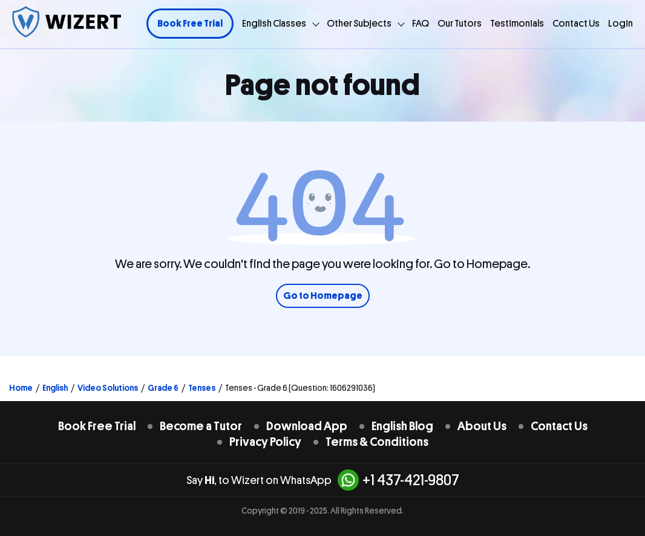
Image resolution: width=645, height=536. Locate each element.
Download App (306, 426)
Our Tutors (459, 23)
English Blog (402, 426)
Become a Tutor (201, 426)
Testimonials (517, 23)
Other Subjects (359, 23)
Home (21, 388)
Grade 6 (163, 388)
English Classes (274, 23)
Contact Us (576, 23)
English (55, 388)
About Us (481, 426)
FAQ (420, 23)
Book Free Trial (190, 23)
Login (620, 23)
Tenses (201, 388)
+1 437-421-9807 (398, 480)
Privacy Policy (265, 442)
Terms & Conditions (377, 442)
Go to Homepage (322, 296)
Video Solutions (107, 388)
